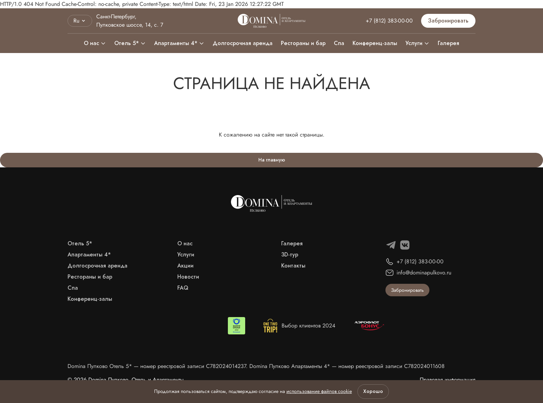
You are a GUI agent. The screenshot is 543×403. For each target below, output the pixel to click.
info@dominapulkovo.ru (424, 273)
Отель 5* (130, 43)
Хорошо (373, 391)
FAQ (182, 288)
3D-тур (289, 255)
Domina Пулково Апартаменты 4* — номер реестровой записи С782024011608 (347, 366)
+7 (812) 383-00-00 (389, 21)
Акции (185, 266)
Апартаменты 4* (179, 43)
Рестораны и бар (303, 43)
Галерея (448, 43)
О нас (95, 43)
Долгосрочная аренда (243, 43)
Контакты (293, 266)
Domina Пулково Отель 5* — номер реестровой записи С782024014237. (158, 366)
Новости (188, 277)
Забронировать (448, 21)
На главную (271, 160)
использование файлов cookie (319, 391)
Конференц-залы (375, 43)
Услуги (414, 43)
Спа (339, 43)
